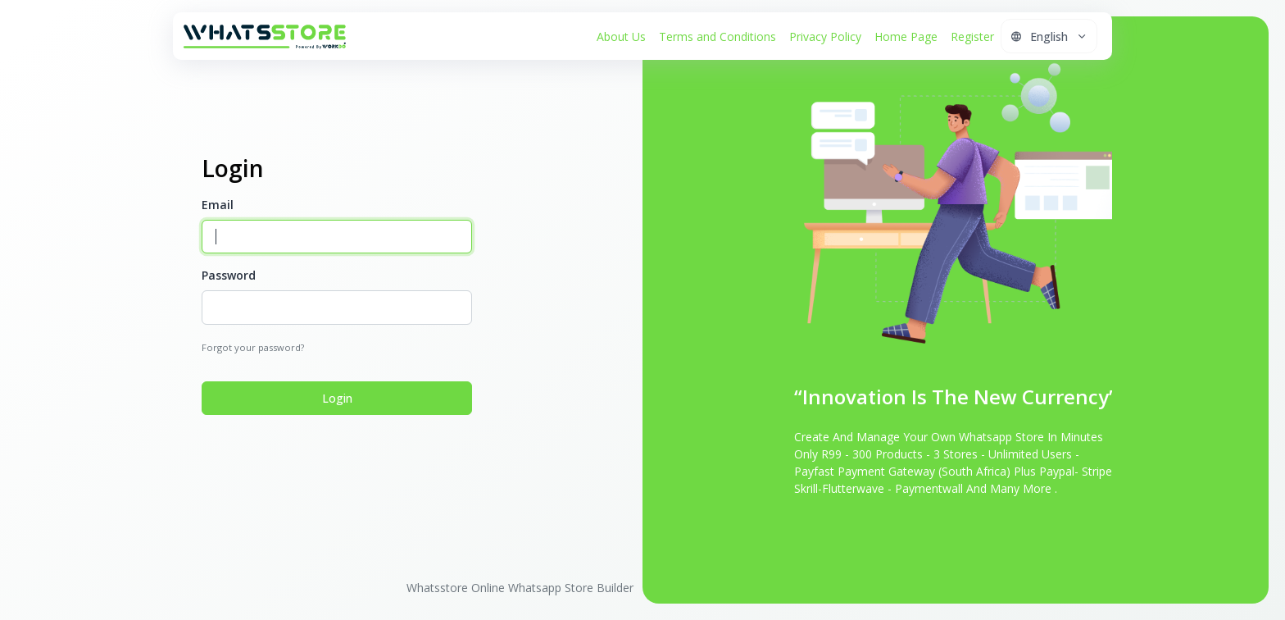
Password (229, 275)
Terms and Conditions (717, 36)
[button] (1049, 36)
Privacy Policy (825, 36)
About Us (621, 36)
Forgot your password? (253, 347)
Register (972, 36)
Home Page (906, 36)
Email (218, 204)
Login (337, 398)
